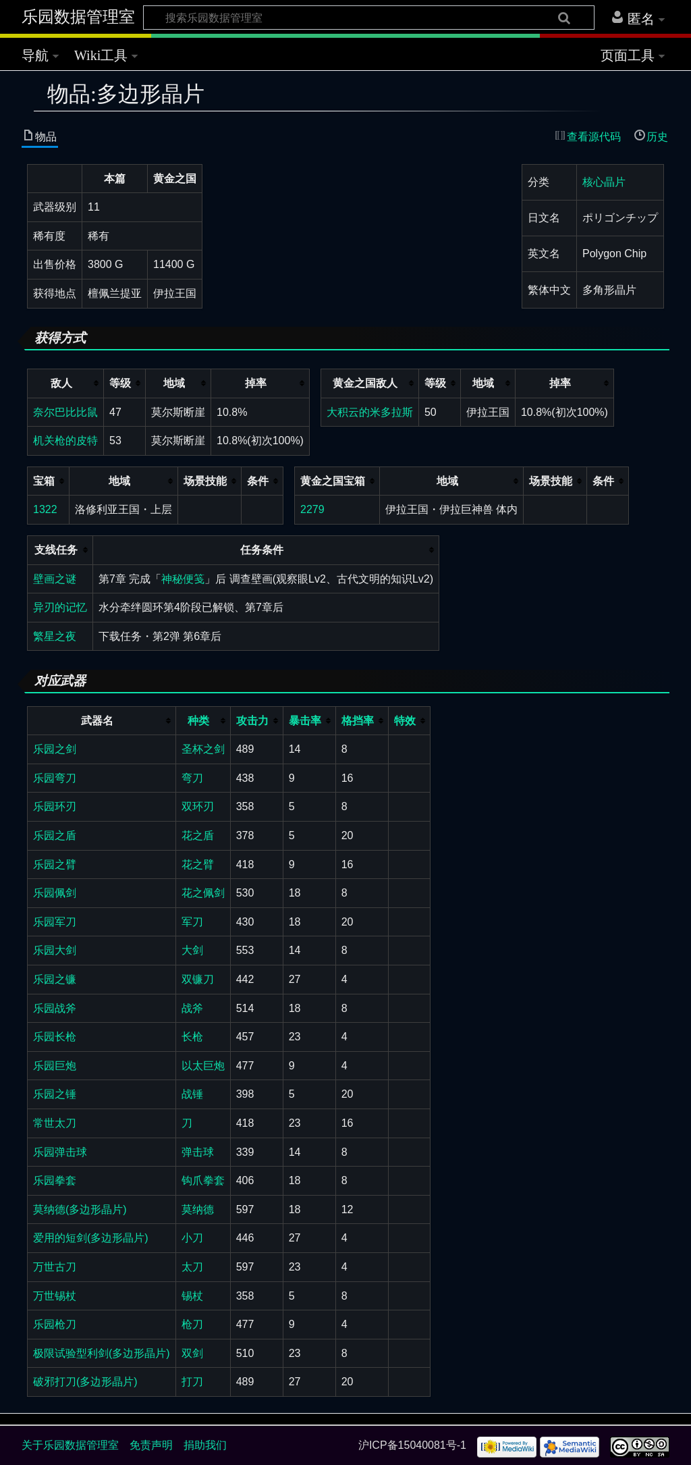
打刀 (192, 1381)
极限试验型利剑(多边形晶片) (101, 1353)
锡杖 (192, 1296)
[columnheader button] (202, 720)
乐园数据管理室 (78, 17)
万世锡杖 (54, 1296)
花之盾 (198, 835)
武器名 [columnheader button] (97, 720)
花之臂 (198, 864)
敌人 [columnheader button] (61, 383)
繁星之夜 (54, 636)
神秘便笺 (182, 579)
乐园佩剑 (54, 893)
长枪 (192, 1036)
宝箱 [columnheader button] (44, 481)
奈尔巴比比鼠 (65, 412)
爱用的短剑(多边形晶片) (90, 1238)
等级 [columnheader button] (120, 383)
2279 (312, 509)
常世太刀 (54, 1123)
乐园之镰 (54, 979)
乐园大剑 (54, 950)
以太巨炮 (203, 1065)
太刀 (192, 1267)
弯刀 (192, 778)
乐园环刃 (54, 806)
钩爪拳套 (203, 1180)
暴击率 (305, 720)
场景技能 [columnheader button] (205, 481)
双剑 (192, 1353)
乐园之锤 (54, 1094)
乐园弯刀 (54, 778)
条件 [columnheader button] (258, 481)
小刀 (192, 1238)
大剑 (192, 950)
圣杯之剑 (203, 749)
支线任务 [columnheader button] (56, 550)
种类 (198, 720)
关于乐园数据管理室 (70, 1445)
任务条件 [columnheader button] (261, 550)
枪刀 (192, 1324)
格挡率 (357, 720)
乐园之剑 (54, 749)
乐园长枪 (54, 1036)
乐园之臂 (54, 864)
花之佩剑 (203, 893)
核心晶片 (604, 182)
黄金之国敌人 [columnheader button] (365, 383)
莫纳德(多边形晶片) (80, 1209)
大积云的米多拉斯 (370, 412)
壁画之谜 (54, 579)
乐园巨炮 (54, 1065)
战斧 (192, 1008)
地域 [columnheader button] (174, 383)
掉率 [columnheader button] (256, 383)
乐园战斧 (54, 1008)
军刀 (192, 922)
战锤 (192, 1094)
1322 (45, 509)
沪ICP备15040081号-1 (412, 1445)
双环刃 (198, 806)
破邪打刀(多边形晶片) (85, 1381)
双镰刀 (198, 979)
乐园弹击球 (60, 1152)
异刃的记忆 (60, 607)
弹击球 (198, 1152)
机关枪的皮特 (65, 440)
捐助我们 (205, 1445)
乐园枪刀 (54, 1324)
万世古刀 (54, 1267)
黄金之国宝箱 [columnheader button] (332, 481)
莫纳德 (198, 1209)
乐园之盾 (54, 835)
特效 (405, 720)
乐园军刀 (54, 922)
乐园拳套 (54, 1180)
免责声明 (151, 1445)
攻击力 (252, 720)
